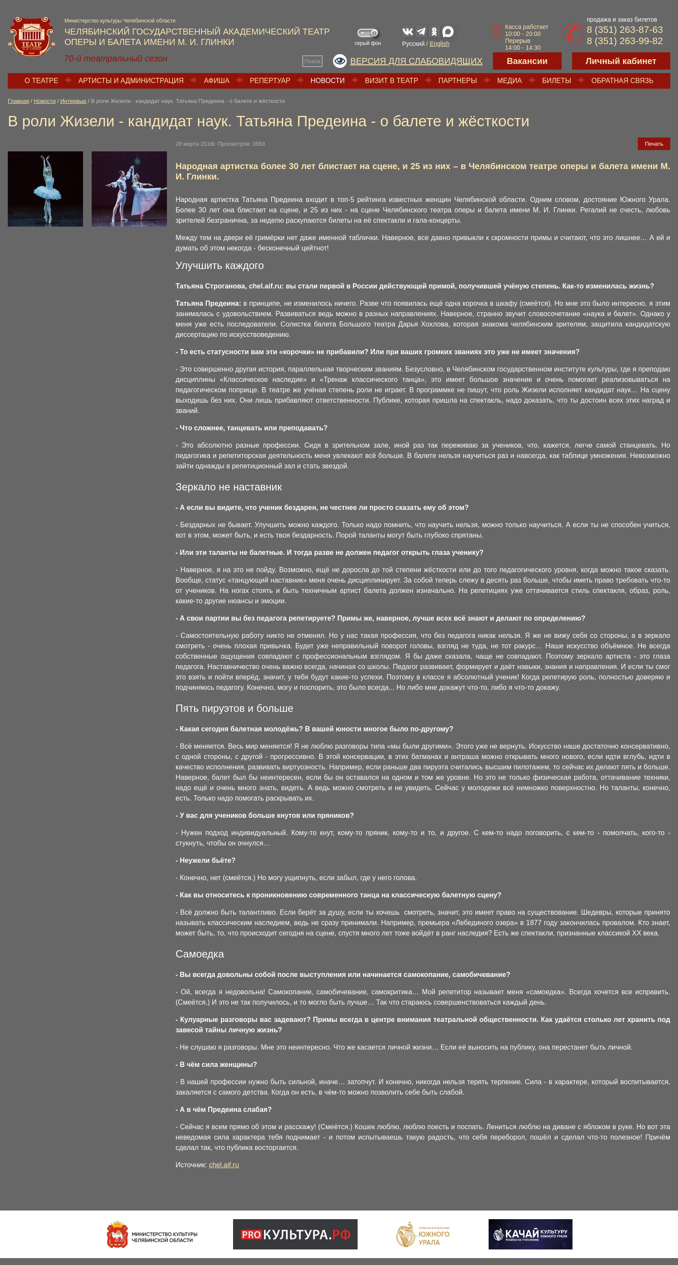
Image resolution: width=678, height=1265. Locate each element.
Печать (654, 144)
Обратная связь (622, 80)
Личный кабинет (621, 61)
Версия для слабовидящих (416, 61)
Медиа (509, 80)
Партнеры (457, 80)
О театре (41, 80)
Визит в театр (391, 80)
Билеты (556, 80)
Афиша (217, 80)
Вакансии (527, 61)
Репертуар (270, 80)
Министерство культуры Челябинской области (120, 21)
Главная (18, 101)
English (440, 43)
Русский (413, 43)
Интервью (73, 101)
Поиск (312, 61)
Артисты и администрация (131, 80)
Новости (327, 80)
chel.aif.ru (224, 1165)
